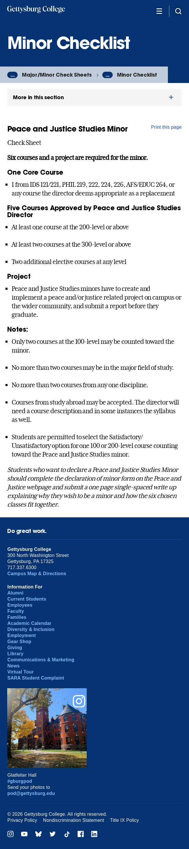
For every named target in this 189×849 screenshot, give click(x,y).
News (13, 665)
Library (15, 653)
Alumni (15, 592)
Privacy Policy (22, 820)
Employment (21, 635)
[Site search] (178, 11)
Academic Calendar (29, 623)
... (12, 75)
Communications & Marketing (40, 659)
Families (16, 617)
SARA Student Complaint (35, 677)
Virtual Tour (20, 671)
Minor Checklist (137, 74)
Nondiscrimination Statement (73, 820)
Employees (19, 605)
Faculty (15, 611)
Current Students (26, 599)
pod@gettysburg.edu (31, 793)
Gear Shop (19, 641)
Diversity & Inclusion (30, 629)
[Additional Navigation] (159, 11)
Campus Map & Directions (36, 573)
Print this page (166, 127)
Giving (14, 647)
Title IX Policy (124, 820)
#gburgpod (19, 781)
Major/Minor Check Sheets (57, 74)
